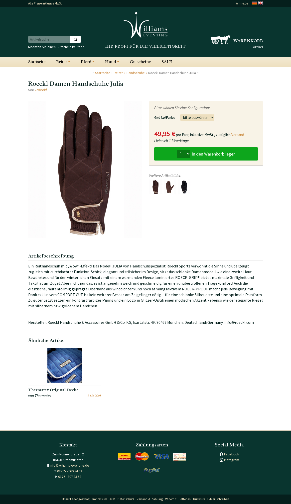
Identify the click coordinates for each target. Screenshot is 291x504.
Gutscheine (140, 61)
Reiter (61, 61)
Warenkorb (248, 40)
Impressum (99, 499)
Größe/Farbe (164, 117)
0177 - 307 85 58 (69, 476)
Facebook (231, 454)
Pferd (86, 61)
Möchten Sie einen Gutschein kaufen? (56, 47)
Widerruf (170, 499)
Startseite (36, 61)
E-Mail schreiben (218, 499)
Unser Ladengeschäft (76, 499)
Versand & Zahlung (150, 499)
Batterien (185, 499)
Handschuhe (136, 73)
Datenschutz (126, 499)
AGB (112, 499)
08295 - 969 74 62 (69, 471)
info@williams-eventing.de (69, 465)
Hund (110, 61)
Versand (237, 134)
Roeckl (41, 90)
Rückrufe (199, 499)
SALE (166, 61)
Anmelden (243, 3)
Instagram (231, 460)
